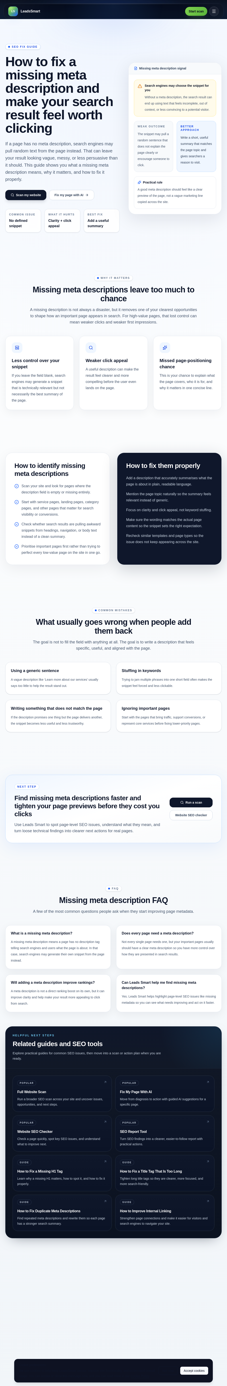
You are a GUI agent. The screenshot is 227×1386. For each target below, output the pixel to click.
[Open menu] (214, 11)
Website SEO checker (191, 815)
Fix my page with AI (72, 195)
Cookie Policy (140, 1376)
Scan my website (26, 195)
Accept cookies (194, 1370)
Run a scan (191, 802)
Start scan (196, 11)
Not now (168, 1370)
